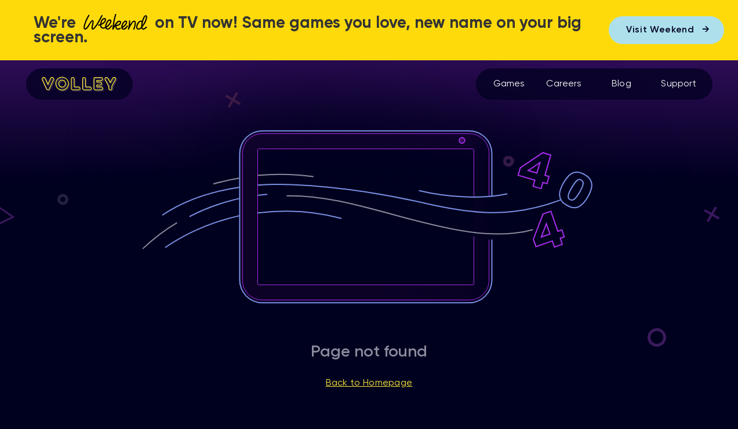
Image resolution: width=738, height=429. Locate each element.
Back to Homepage (369, 383)
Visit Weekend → (668, 30)
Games (509, 84)
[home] (79, 84)
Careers (563, 84)
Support (678, 84)
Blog (621, 84)
